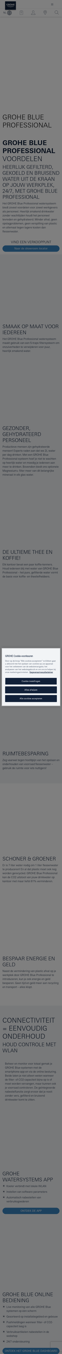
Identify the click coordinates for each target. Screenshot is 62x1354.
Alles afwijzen (31, 690)
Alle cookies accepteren (31, 698)
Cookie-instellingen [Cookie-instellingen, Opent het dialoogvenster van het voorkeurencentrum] (31, 681)
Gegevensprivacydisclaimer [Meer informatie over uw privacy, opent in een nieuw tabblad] (41, 672)
